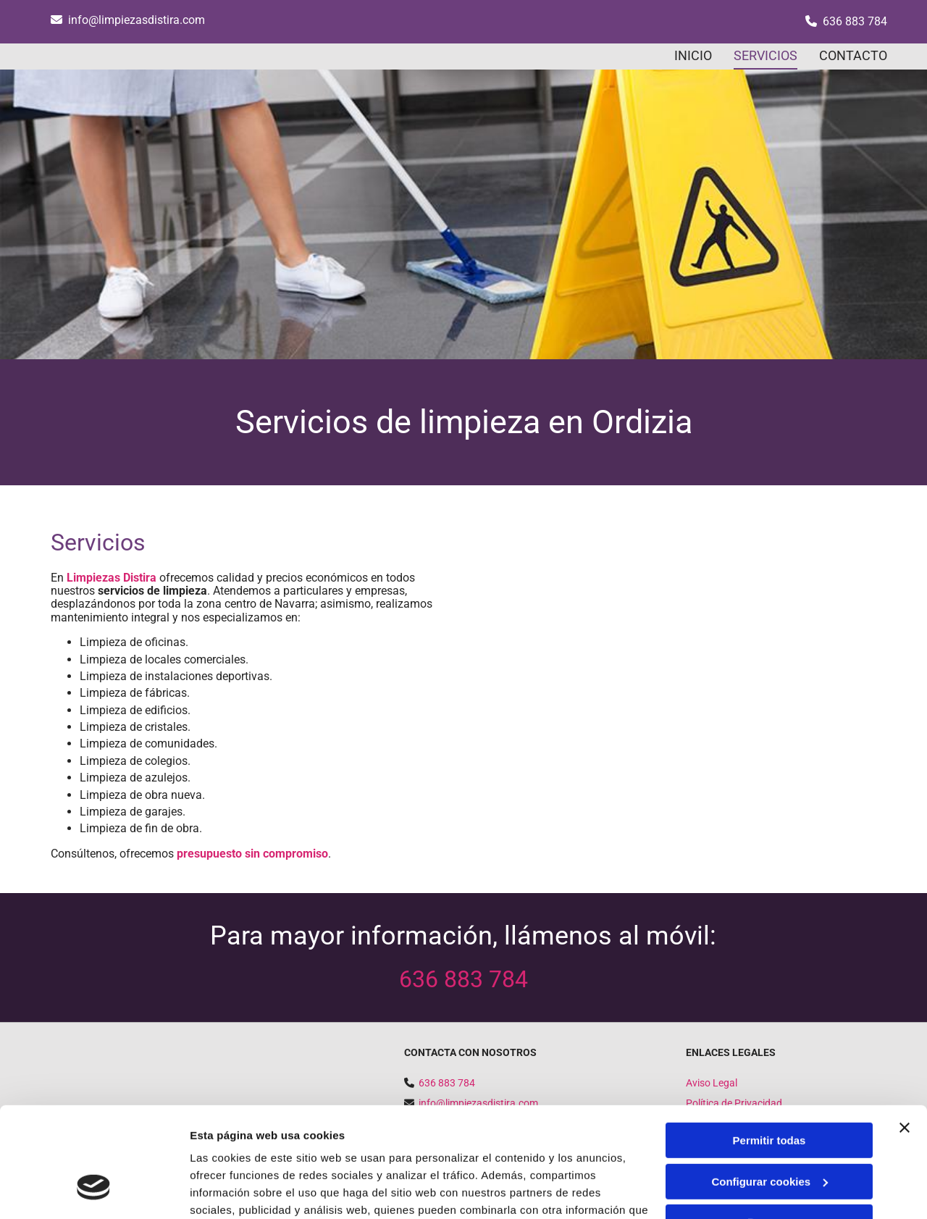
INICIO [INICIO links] (693, 55)
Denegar (769, 1128)
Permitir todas (769, 1046)
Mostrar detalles (232, 1190)
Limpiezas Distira (111, 578)
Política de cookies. (296, 1150)
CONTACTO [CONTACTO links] (853, 55)
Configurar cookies (769, 1087)
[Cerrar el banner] (904, 1034)
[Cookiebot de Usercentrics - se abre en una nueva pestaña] (93, 1191)
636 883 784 (855, 21)
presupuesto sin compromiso (252, 853)
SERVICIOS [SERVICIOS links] (765, 55)
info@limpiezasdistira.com (136, 20)
